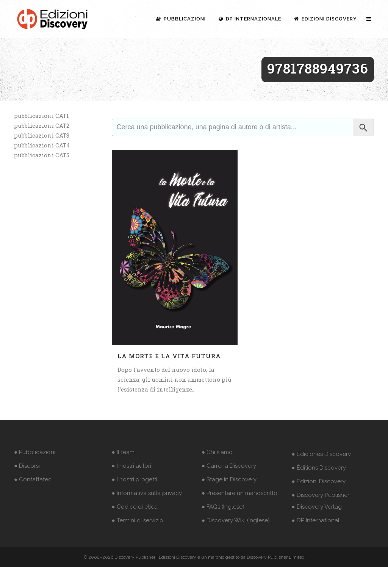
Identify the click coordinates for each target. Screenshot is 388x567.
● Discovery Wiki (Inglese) (236, 520)
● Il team (123, 452)
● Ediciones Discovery (321, 454)
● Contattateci (33, 479)
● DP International (316, 520)
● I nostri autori (131, 465)
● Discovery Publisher (320, 495)
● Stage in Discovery (229, 479)
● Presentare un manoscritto (239, 493)
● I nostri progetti (134, 479)
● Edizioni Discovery (319, 481)
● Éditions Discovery (319, 467)
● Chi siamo (217, 452)
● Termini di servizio (137, 520)
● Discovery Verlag (317, 506)
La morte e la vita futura (169, 356)
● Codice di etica (135, 506)
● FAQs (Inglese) (223, 506)
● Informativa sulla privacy (147, 493)
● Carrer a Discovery (229, 465)
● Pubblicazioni (34, 452)
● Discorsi (27, 465)
